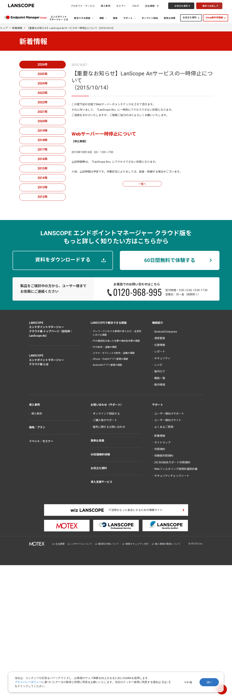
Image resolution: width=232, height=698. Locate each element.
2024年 (43, 83)
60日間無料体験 (100, 454)
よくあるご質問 (163, 426)
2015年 (43, 168)
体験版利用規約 (163, 455)
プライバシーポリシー (28, 682)
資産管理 (159, 338)
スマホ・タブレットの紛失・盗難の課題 (114, 353)
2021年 (43, 112)
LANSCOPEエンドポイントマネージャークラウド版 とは (46, 360)
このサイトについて (81, 544)
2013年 (43, 187)
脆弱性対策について (108, 544)
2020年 (43, 121)
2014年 (43, 178)
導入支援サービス (101, 481)
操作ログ (159, 371)
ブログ (135, 5)
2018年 (43, 140)
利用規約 (159, 449)
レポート (159, 351)
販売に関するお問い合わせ (109, 426)
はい (209, 682)
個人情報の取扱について (167, 544)
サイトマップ (162, 442)
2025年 (43, 74)
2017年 (43, 149)
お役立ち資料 (190, 17)
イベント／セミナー (41, 441)
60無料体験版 (214, 17)
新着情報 (17, 28)
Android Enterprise (165, 331)
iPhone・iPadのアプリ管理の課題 (110, 359)
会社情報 (150, 5)
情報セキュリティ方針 (136, 544)
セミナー (121, 5)
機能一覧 (159, 378)
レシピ (158, 364)
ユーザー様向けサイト (167, 420)
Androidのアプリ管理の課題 (107, 365)
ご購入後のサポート (105, 420)
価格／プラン (37, 427)
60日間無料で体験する (169, 260)
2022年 (43, 102)
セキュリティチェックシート (171, 475)
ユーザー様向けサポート (169, 413)
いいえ (188, 682)
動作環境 (159, 384)
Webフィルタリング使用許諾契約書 (176, 468)
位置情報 (159, 344)
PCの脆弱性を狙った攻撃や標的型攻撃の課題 (116, 341)
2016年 (43, 159)
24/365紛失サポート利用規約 (172, 462)
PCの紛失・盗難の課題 (105, 347)
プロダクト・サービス (83, 5)
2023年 (43, 93)
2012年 (43, 197)
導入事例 (105, 5)
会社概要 (60, 544)
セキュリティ (162, 358)
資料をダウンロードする (62, 260)
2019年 (43, 130)
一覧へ (142, 183)
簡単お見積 (97, 440)
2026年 (43, 64)
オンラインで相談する (106, 413)
